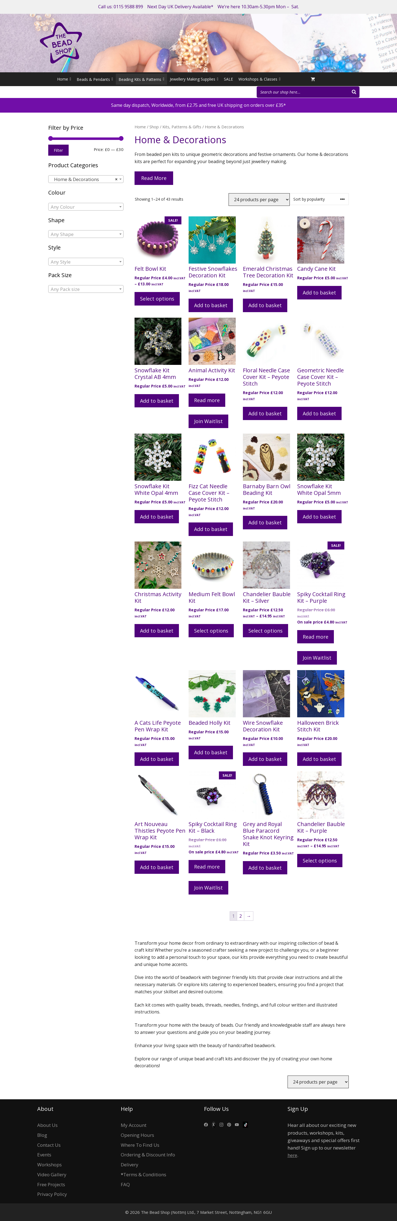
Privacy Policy (52, 1194)
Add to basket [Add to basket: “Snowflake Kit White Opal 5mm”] (319, 516)
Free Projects (51, 1184)
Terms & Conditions (144, 1174)
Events (44, 1154)
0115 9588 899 (128, 7)
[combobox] (86, 179)
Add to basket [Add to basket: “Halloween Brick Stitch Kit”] (319, 759)
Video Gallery (51, 1174)
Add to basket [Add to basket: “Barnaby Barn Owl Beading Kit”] (265, 522)
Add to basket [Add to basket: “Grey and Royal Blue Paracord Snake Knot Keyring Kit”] (265, 867)
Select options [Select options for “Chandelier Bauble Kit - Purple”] (320, 860)
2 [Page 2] (240, 916)
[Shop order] (319, 199)
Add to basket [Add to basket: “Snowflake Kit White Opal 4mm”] (156, 516)
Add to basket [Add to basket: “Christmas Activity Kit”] (156, 630)
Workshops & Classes (259, 79)
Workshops (49, 1164)
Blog (42, 1135)
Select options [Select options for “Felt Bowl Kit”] (157, 298)
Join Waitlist (208, 421)
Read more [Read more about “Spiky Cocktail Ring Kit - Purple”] (315, 636)
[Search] (354, 92)
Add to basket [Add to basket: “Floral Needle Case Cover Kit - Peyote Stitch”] (265, 413)
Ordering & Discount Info (148, 1154)
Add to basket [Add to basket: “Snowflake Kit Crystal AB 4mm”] (156, 400)
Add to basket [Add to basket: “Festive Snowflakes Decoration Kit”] (210, 305)
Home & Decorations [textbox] (84, 179)
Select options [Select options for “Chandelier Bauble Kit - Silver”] (265, 630)
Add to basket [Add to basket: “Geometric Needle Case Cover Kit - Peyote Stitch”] (319, 413)
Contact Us (49, 1145)
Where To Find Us (140, 1145)
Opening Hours (137, 1135)
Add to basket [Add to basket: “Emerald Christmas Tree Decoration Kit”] (265, 305)
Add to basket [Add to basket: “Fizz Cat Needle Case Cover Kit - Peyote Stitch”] (210, 529)
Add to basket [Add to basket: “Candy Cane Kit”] (319, 292)
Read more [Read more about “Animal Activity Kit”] (207, 400)
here (292, 1155)
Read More (154, 178)
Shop (154, 126)
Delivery (129, 1164)
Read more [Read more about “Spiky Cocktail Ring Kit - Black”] (207, 866)
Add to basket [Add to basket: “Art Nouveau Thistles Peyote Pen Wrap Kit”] (156, 867)
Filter (58, 150)
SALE (228, 79)
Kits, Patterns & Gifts (181, 126)
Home (64, 79)
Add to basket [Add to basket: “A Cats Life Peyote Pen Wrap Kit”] (156, 759)
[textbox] (86, 207)
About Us (47, 1125)
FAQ (125, 1184)
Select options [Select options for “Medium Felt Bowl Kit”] (211, 630)
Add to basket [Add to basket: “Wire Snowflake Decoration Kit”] (265, 759)
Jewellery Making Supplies (194, 79)
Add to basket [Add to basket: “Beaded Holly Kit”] (210, 752)
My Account (133, 1125)
